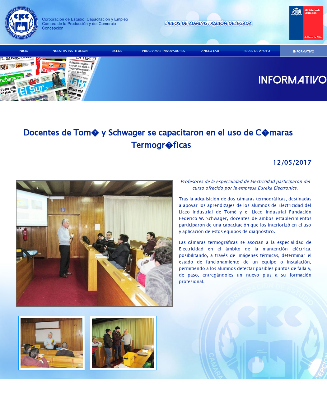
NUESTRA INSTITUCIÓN (70, 50)
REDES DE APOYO (257, 50)
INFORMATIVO (303, 51)
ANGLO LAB (210, 50)
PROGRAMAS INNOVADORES (163, 50)
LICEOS (117, 50)
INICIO (23, 50)
